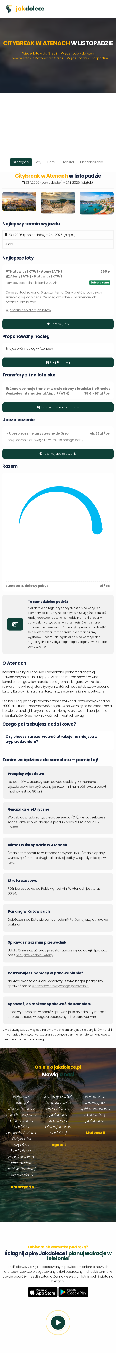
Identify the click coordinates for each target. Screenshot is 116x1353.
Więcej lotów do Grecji (39, 53)
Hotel (51, 162)
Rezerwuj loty (58, 324)
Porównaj (77, 919)
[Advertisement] (58, 121)
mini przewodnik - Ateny (34, 955)
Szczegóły (21, 162)
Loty (38, 162)
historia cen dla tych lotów (30, 310)
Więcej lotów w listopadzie (87, 58)
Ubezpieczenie (91, 162)
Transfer (67, 162)
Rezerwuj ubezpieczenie (58, 454)
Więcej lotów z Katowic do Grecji (37, 58)
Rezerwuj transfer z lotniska (58, 407)
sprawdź (60, 1012)
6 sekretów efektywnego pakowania (60, 986)
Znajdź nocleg (58, 362)
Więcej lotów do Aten (77, 53)
